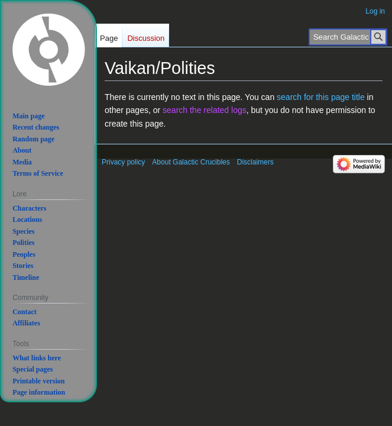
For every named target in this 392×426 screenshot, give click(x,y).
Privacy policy (123, 162)
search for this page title (321, 97)
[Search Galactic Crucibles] (348, 37)
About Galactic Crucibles (190, 162)
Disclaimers (255, 162)
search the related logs (205, 110)
